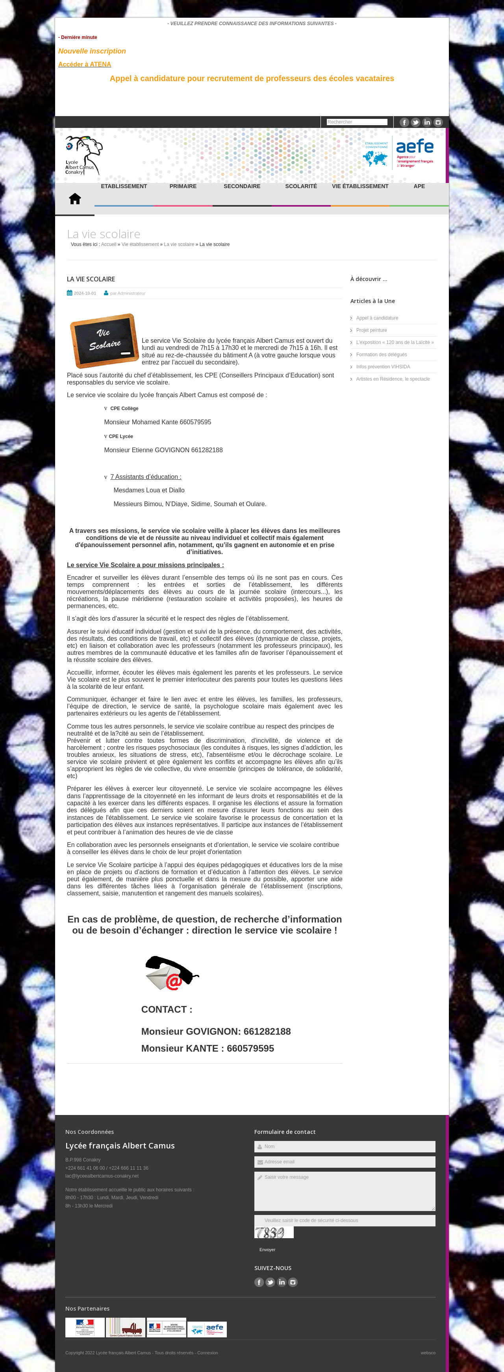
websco (428, 1352)
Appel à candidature (377, 318)
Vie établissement (360, 186)
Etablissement (124, 186)
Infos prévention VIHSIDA (383, 367)
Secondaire (242, 186)
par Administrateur (127, 293)
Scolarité (301, 186)
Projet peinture (371, 330)
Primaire (183, 186)
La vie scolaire (179, 244)
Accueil (109, 244)
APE (419, 186)
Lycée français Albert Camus (124, 1352)
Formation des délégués (381, 354)
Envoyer (267, 1249)
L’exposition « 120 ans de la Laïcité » (395, 342)
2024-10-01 (85, 293)
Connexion (207, 1352)
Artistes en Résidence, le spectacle (393, 379)
